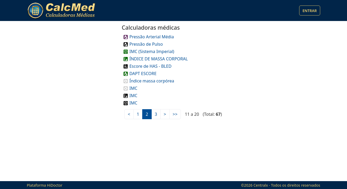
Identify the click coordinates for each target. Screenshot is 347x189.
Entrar (310, 10)
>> (175, 114)
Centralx (260, 185)
